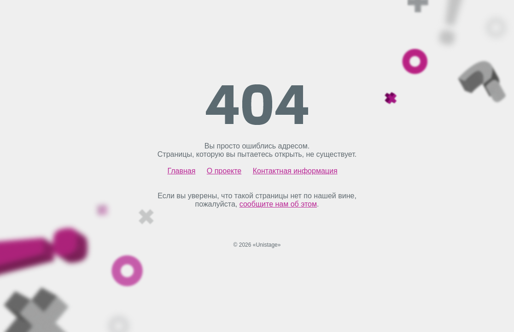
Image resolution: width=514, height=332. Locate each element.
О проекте (224, 171)
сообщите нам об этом (278, 204)
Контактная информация (295, 171)
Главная (181, 171)
